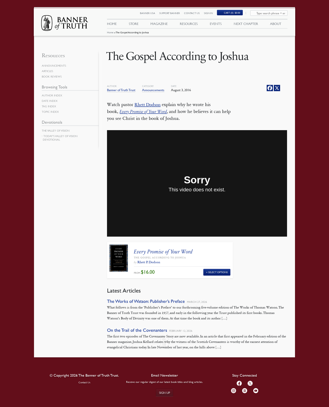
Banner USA (149, 14)
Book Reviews (52, 76)
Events (216, 25)
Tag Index (49, 106)
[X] (277, 88)
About (275, 25)
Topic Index (51, 111)
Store (133, 25)
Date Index (50, 100)
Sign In (210, 14)
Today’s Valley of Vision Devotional (60, 137)
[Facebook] (270, 88)
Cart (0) (234, 14)
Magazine (159, 25)
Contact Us (194, 14)
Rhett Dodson (148, 104)
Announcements (153, 90)
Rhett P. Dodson (148, 262)
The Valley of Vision (56, 130)
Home (110, 34)
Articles (48, 71)
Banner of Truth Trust (121, 90)
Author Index (53, 95)
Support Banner (172, 14)
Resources (189, 25)
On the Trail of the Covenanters (137, 330)
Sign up (164, 392)
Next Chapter (246, 25)
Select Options (218, 272)
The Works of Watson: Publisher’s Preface (146, 301)
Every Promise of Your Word (145, 111)
